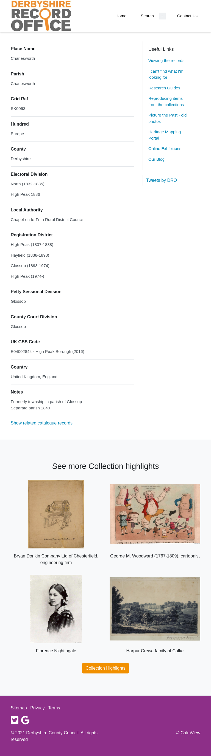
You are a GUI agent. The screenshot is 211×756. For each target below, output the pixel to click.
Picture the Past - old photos (167, 118)
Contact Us (187, 15)
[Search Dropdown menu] (162, 16)
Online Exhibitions (164, 148)
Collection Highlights (106, 668)
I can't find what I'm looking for (165, 74)
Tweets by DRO (161, 180)
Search (147, 15)
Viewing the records (166, 60)
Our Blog (156, 159)
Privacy (37, 708)
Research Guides (164, 88)
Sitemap (19, 708)
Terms (54, 708)
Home (120, 15)
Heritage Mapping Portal (164, 134)
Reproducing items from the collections (166, 101)
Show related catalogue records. (42, 423)
